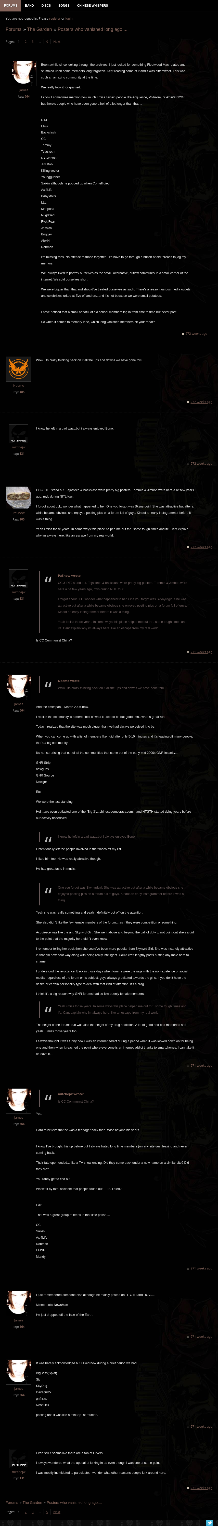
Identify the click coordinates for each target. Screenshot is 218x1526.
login (68, 19)
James (23, 91)
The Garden (39, 29)
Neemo (18, 386)
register (54, 19)
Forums (13, 29)
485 (21, 393)
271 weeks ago (202, 653)
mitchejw (18, 448)
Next (56, 42)
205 (21, 520)
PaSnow (18, 513)
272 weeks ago (197, 334)
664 (26, 97)
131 (21, 454)
